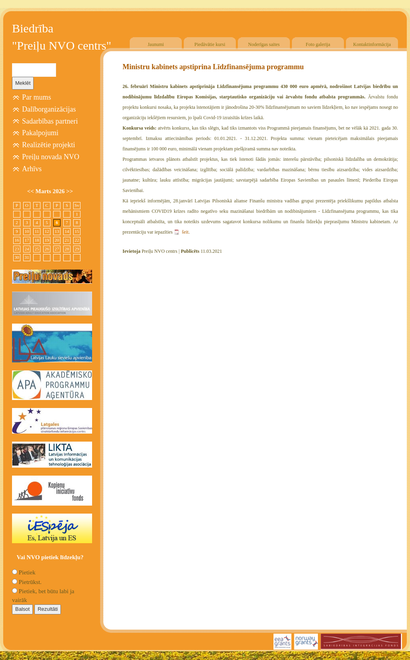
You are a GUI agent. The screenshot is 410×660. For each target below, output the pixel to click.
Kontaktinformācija (372, 44)
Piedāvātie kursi (210, 44)
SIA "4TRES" (332, 654)
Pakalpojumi (40, 133)
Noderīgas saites (264, 44)
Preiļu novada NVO (50, 157)
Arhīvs (32, 169)
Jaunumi (156, 44)
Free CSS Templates (381, 654)
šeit (185, 232)
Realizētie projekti (48, 145)
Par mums (36, 97)
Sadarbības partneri (50, 121)
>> (69, 191)
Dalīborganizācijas (49, 109)
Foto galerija (318, 44)
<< (31, 191)
